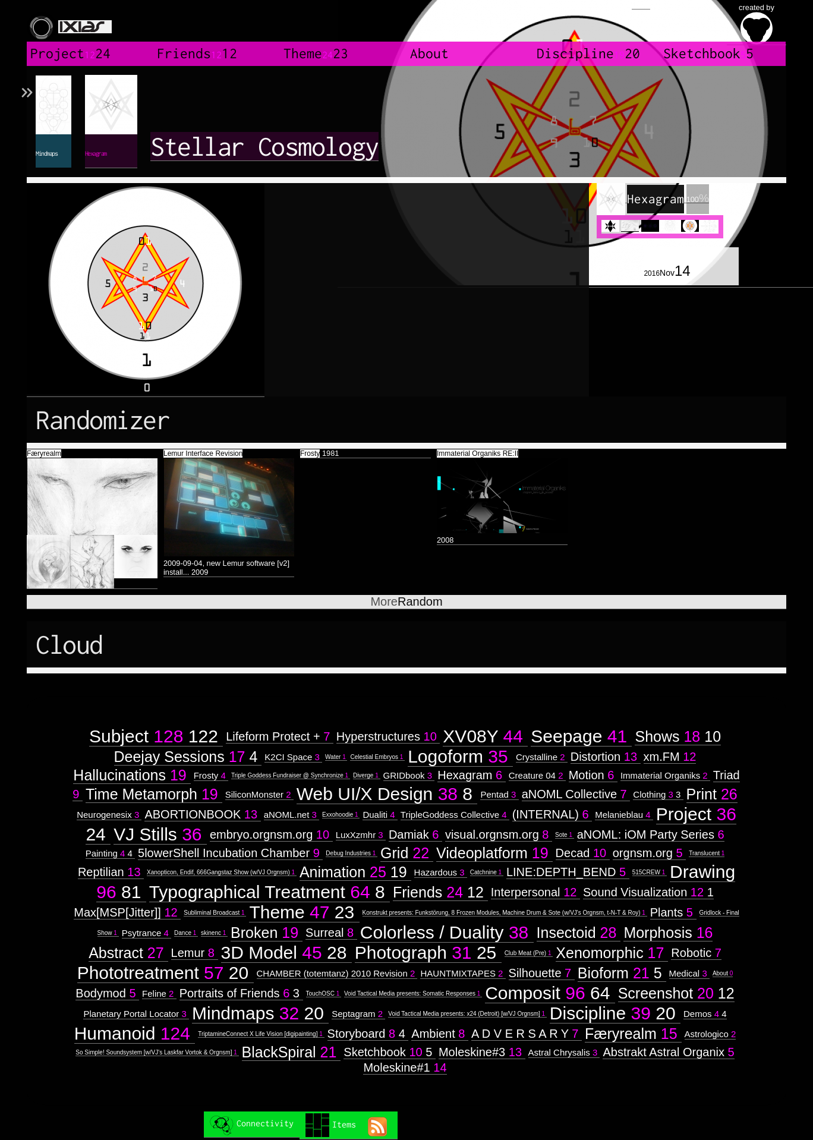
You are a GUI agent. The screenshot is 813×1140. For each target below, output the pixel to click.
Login (641, 4)
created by (756, 24)
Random (406, 601)
